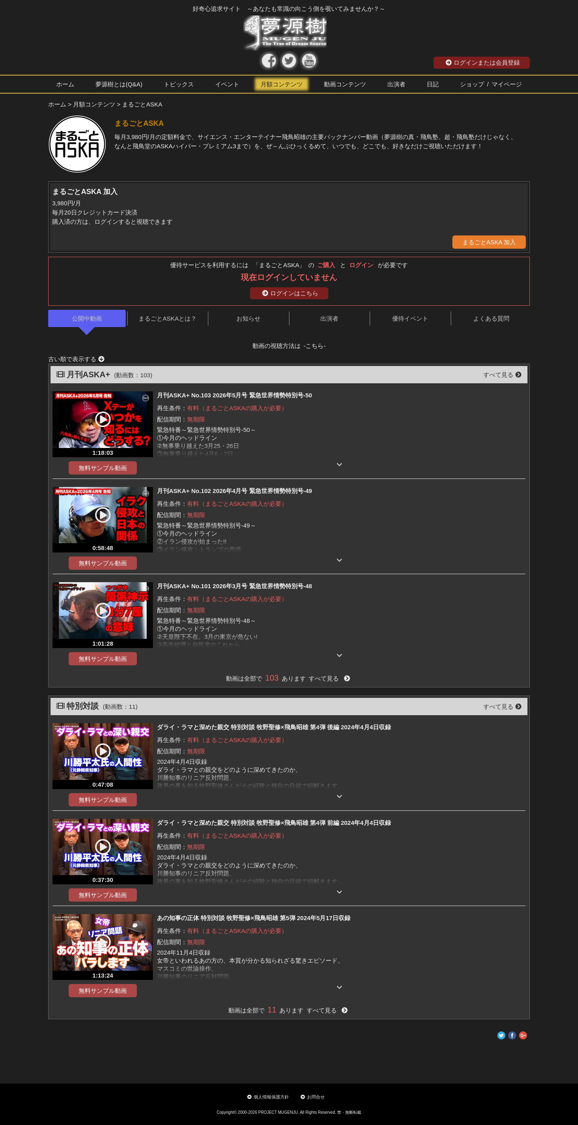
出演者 (396, 84)
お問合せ (313, 1096)
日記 (433, 84)
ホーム (65, 84)
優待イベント (410, 318)
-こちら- (314, 345)
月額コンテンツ (282, 84)
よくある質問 (491, 318)
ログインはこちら (290, 293)
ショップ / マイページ (491, 84)
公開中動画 (87, 318)
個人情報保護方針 (268, 1096)
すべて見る (502, 374)
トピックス (179, 84)
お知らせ (248, 318)
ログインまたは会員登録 (483, 62)
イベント (227, 84)
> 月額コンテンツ (91, 104)
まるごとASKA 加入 (489, 242)
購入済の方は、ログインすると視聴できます (112, 221)
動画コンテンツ (345, 84)
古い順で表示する (76, 359)
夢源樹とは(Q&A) (119, 84)
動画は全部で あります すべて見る (288, 678)
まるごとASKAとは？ (167, 318)
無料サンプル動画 (103, 467)
